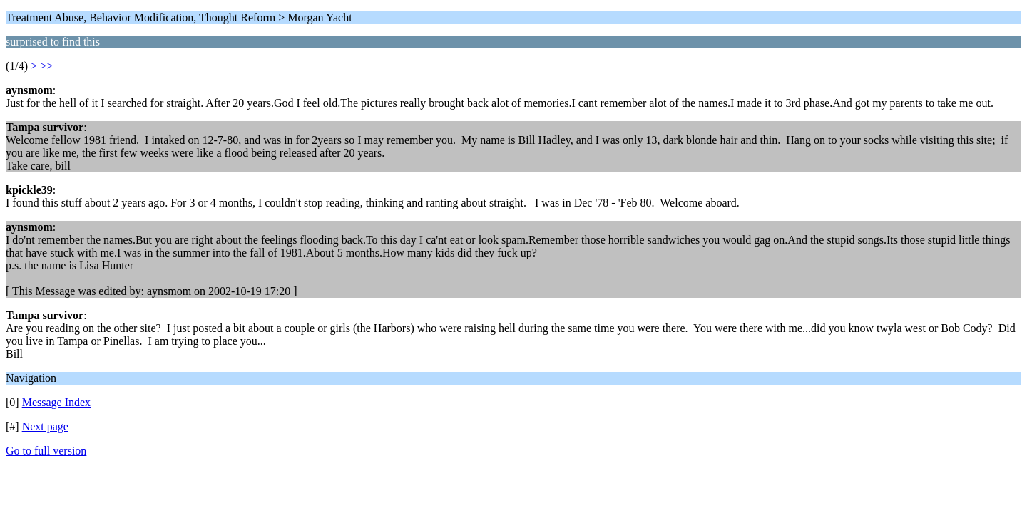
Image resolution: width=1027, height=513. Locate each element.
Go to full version (46, 451)
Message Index (56, 402)
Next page (45, 426)
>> (46, 66)
